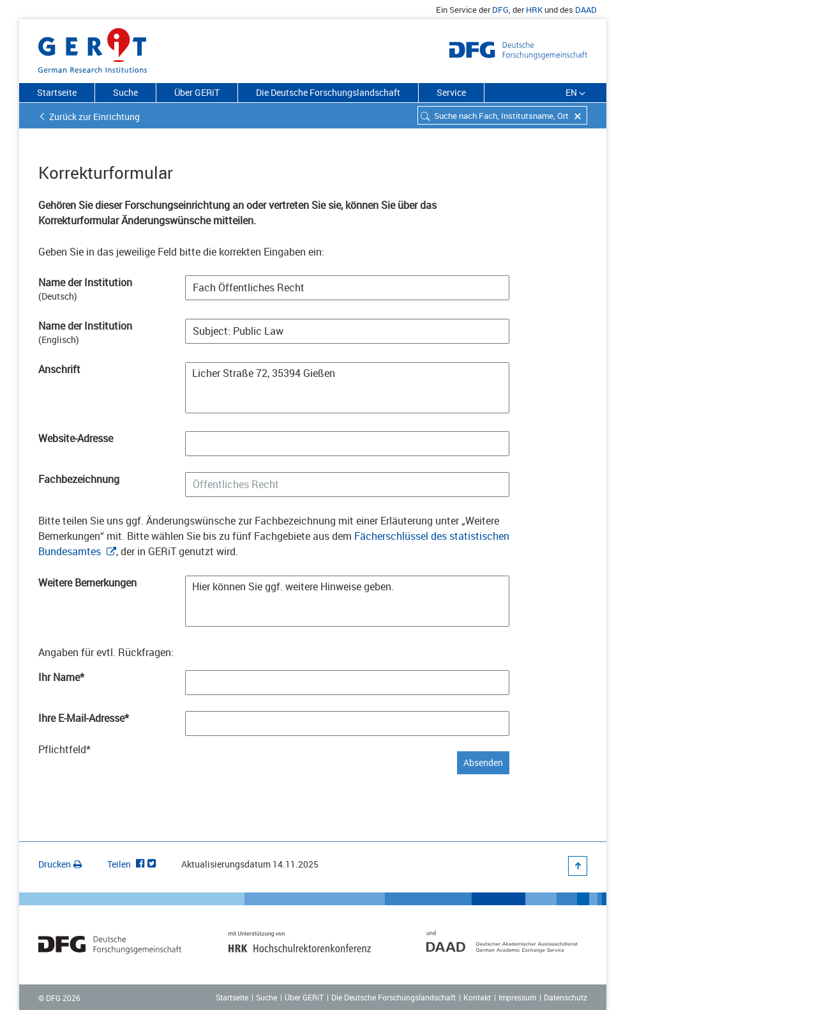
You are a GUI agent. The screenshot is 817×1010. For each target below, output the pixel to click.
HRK (534, 9)
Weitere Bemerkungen (87, 583)
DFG (500, 9)
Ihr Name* (61, 677)
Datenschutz (565, 997)
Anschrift (59, 369)
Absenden (483, 762)
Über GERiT (197, 92)
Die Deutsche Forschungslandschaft (328, 92)
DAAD (586, 9)
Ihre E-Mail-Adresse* (83, 718)
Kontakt (477, 997)
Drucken (60, 864)
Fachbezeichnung (78, 479)
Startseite (57, 92)
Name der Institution (85, 282)
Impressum (517, 997)
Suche (125, 92)
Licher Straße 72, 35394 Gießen (347, 387)
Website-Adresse (75, 438)
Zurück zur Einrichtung (94, 117)
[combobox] (502, 115)
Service (451, 92)
